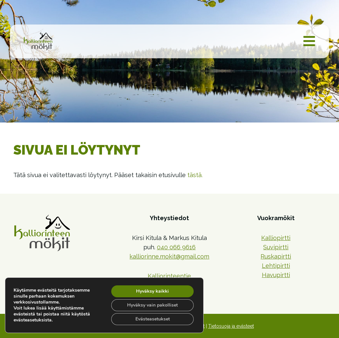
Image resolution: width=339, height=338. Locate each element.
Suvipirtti (275, 247)
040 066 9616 (176, 247)
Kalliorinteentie (169, 275)
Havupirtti (276, 274)
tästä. (195, 174)
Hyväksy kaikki (152, 291)
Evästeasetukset (152, 319)
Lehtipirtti (276, 265)
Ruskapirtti (276, 256)
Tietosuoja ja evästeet (231, 326)
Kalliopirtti (275, 237)
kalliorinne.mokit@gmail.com (169, 256)
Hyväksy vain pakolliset (152, 305)
